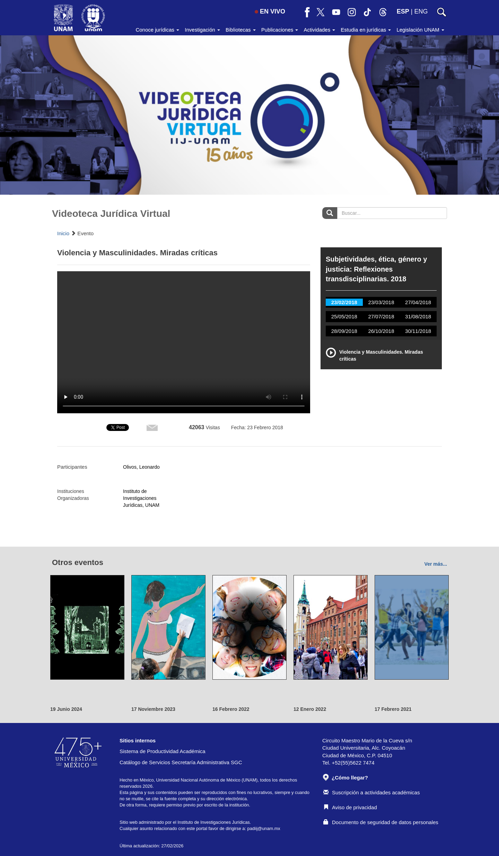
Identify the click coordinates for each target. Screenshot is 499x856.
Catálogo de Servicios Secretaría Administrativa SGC (181, 762)
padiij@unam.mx (263, 828)
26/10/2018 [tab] (381, 331)
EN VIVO (270, 11)
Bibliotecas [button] (241, 30)
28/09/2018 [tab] (344, 331)
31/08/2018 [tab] (418, 316)
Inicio (63, 233)
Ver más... (435, 564)
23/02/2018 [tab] (344, 302)
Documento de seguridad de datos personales (380, 822)
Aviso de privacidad (350, 807)
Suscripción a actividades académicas (371, 792)
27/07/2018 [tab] (381, 316)
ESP (403, 11)
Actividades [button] (319, 30)
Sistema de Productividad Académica (162, 751)
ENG (421, 11)
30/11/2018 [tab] (418, 331)
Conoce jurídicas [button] (157, 30)
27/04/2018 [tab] (418, 302)
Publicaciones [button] (279, 30)
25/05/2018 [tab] (344, 316)
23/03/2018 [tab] (381, 302)
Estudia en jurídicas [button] (366, 30)
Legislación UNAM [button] (420, 30)
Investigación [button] (202, 30)
